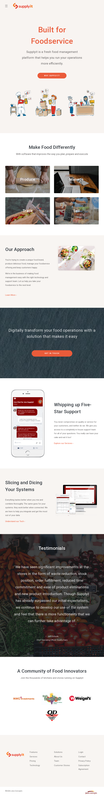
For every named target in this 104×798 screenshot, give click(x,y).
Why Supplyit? (52, 76)
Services (33, 756)
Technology (35, 765)
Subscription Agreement (84, 767)
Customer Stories (62, 765)
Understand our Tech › (15, 521)
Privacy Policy (84, 761)
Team (56, 761)
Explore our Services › (63, 443)
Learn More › (11, 295)
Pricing (33, 761)
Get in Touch (52, 353)
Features (34, 752)
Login (80, 752)
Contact (82, 756)
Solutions (58, 752)
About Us (58, 756)
